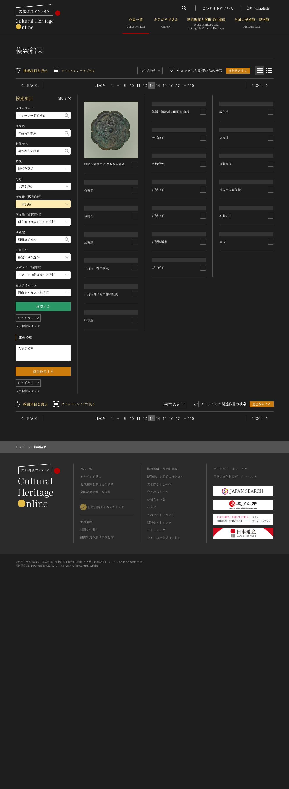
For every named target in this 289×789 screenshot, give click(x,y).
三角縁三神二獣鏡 (96, 432)
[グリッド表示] (259, 70)
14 (158, 85)
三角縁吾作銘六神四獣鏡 (101, 507)
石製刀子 (158, 384)
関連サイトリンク (159, 718)
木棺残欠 (158, 326)
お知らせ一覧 (156, 695)
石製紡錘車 (159, 505)
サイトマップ (156, 725)
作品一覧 (136, 24)
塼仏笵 (224, 172)
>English (258, 8)
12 (145, 85)
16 (171, 85)
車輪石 (89, 270)
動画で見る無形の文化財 (97, 732)
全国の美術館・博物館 (251, 24)
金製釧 (89, 356)
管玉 (222, 530)
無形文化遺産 (89, 725)
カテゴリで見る (166, 24)
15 (165, 85)
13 (151, 85)
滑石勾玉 (158, 265)
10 (132, 85)
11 (138, 85)
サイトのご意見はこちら (164, 733)
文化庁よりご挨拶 (159, 680)
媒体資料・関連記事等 (162, 664)
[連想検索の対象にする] (135, 164)
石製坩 (89, 212)
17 (178, 85)
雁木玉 (89, 561)
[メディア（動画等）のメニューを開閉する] (43, 275)
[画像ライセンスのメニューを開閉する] (43, 292)
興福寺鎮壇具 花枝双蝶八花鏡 (104, 164)
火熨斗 (224, 234)
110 (191, 85)
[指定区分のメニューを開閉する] (43, 257)
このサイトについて (218, 8)
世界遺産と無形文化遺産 (206, 24)
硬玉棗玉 (158, 579)
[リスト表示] (269, 70)
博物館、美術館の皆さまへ (165, 672)
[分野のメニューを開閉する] (43, 186)
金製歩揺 (225, 330)
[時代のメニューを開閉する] (43, 168)
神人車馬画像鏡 (230, 412)
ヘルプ (151, 702)
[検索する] (67, 115)
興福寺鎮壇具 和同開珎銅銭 (170, 166)
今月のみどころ (157, 687)
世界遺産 (86, 717)
